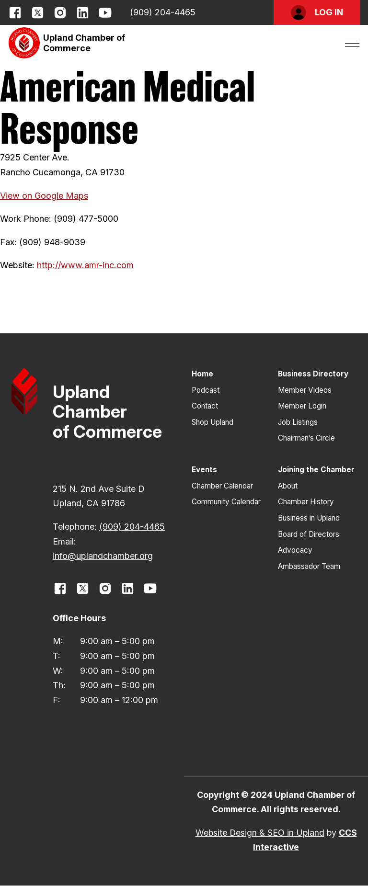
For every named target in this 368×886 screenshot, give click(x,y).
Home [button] (202, 373)
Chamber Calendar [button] (222, 485)
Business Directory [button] (313, 373)
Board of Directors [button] (308, 534)
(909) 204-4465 (163, 12)
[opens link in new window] (15, 12)
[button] (317, 12)
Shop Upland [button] (212, 422)
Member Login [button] (302, 405)
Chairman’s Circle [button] (306, 438)
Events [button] (204, 469)
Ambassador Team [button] (309, 566)
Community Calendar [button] (226, 501)
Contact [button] (205, 405)
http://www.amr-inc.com (85, 265)
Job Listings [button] (298, 422)
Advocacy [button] (295, 550)
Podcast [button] (205, 390)
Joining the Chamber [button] (316, 469)
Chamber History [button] (306, 501)
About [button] (288, 485)
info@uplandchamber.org (103, 556)
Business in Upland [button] (309, 518)
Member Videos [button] (305, 390)
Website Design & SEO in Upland (260, 833)
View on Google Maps (44, 196)
